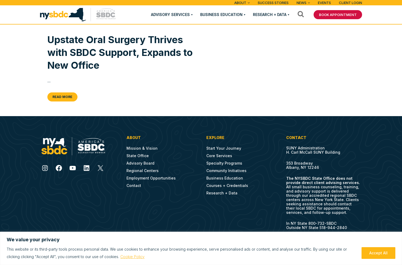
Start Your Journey (223, 148)
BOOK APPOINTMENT (338, 15)
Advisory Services (170, 14)
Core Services (219, 155)
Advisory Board (140, 163)
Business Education (221, 14)
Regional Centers (142, 170)
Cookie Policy (132, 256)
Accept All (378, 253)
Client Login (350, 3)
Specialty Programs (224, 163)
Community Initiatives (226, 170)
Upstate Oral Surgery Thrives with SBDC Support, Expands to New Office (120, 52)
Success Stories (273, 3)
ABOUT (240, 3)
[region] (201, 248)
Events (324, 3)
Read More (62, 97)
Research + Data (269, 14)
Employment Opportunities (151, 178)
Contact (133, 185)
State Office (137, 155)
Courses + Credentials (227, 185)
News (301, 3)
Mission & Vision (142, 148)
